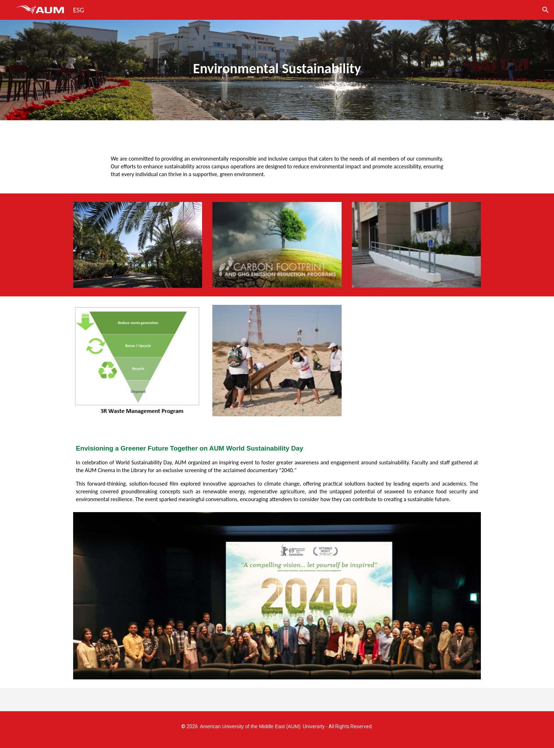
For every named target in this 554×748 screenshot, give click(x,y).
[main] (277, 70)
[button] (545, 9)
